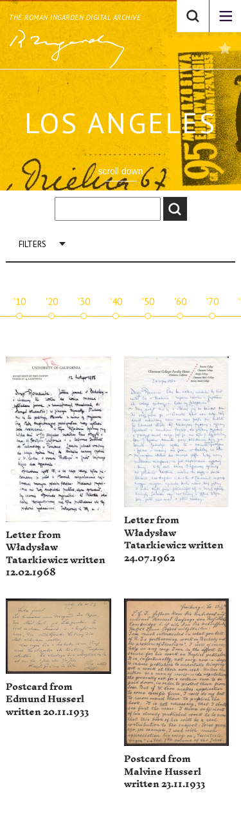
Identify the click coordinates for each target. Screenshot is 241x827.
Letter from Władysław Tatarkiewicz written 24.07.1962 (174, 539)
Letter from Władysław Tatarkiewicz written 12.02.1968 (55, 554)
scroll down (120, 171)
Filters (32, 244)
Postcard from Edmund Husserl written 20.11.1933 (47, 699)
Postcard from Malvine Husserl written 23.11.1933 (164, 771)
